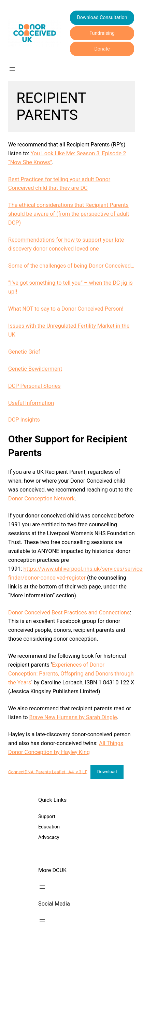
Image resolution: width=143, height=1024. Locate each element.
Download (107, 771)
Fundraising (102, 33)
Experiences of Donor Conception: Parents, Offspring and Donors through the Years (70, 674)
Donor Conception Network (41, 498)
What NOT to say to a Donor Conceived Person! (66, 308)
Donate (102, 49)
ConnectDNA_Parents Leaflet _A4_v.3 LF (47, 771)
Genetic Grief (24, 352)
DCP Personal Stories (34, 386)
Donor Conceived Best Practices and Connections (69, 612)
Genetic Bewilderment (35, 369)
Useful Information (31, 403)
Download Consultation (102, 17)
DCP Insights (24, 419)
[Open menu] (12, 69)
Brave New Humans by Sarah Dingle (73, 717)
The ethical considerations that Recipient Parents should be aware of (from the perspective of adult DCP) (68, 214)
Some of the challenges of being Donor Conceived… (71, 265)
